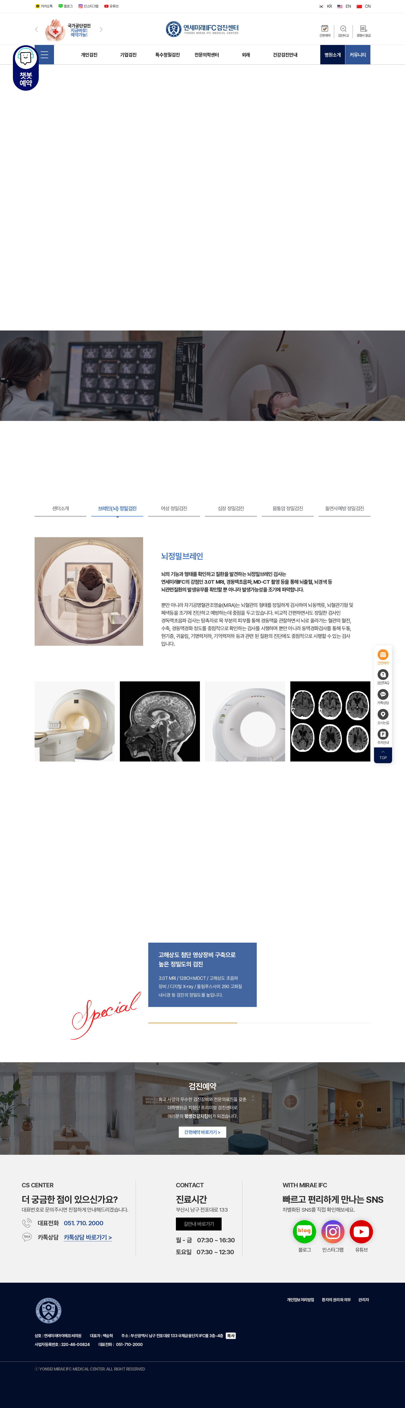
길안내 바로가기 (199, 1224)
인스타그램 (91, 6)
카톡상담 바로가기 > (88, 1237)
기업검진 (128, 55)
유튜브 (114, 6)
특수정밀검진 (167, 55)
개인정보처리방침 (300, 1299)
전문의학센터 (206, 55)
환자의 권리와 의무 (336, 1299)
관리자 (364, 1299)
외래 (246, 55)
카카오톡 (46, 6)
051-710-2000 (129, 1344)
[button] (36, 29)
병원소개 (332, 55)
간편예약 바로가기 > (202, 1132)
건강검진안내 (285, 55)
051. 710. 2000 (84, 1223)
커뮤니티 (358, 55)
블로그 (68, 6)
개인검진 (89, 55)
